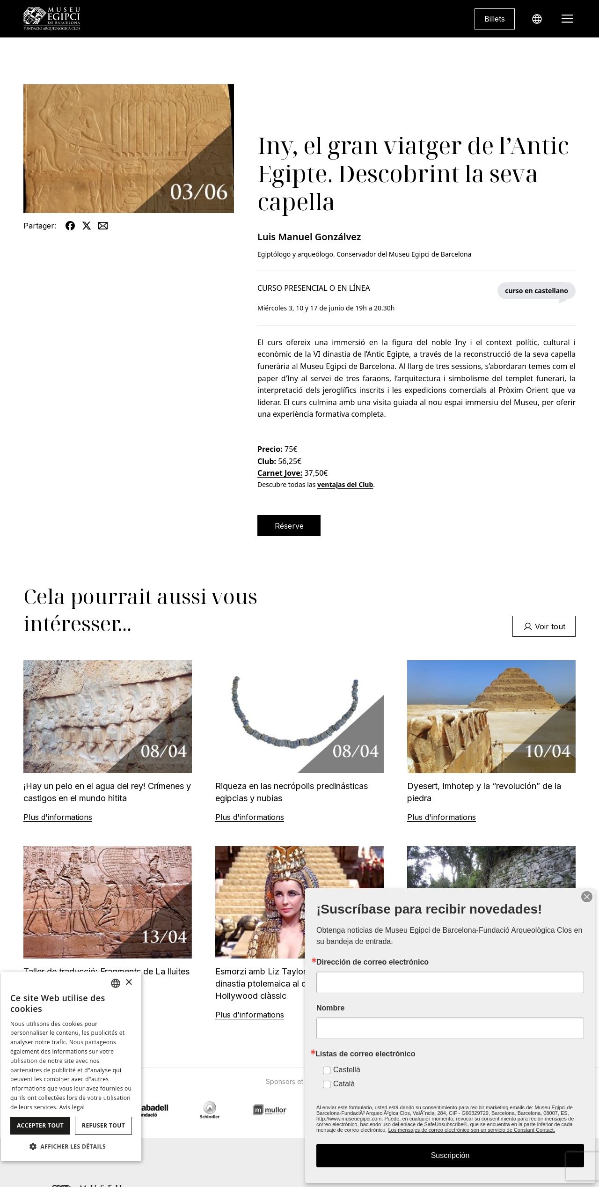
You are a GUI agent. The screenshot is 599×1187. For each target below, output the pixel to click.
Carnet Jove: (279, 473)
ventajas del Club (345, 484)
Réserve (289, 526)
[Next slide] (451, 1098)
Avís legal (72, 1107)
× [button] (128, 982)
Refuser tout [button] (103, 1125)
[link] (495, 18)
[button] (71, 1146)
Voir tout (544, 626)
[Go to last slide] (147, 1098)
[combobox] (115, 983)
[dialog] (71, 1066)
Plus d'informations (57, 817)
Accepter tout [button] (40, 1125)
